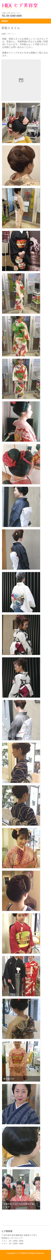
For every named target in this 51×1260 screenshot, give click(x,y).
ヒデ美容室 (22, 1253)
